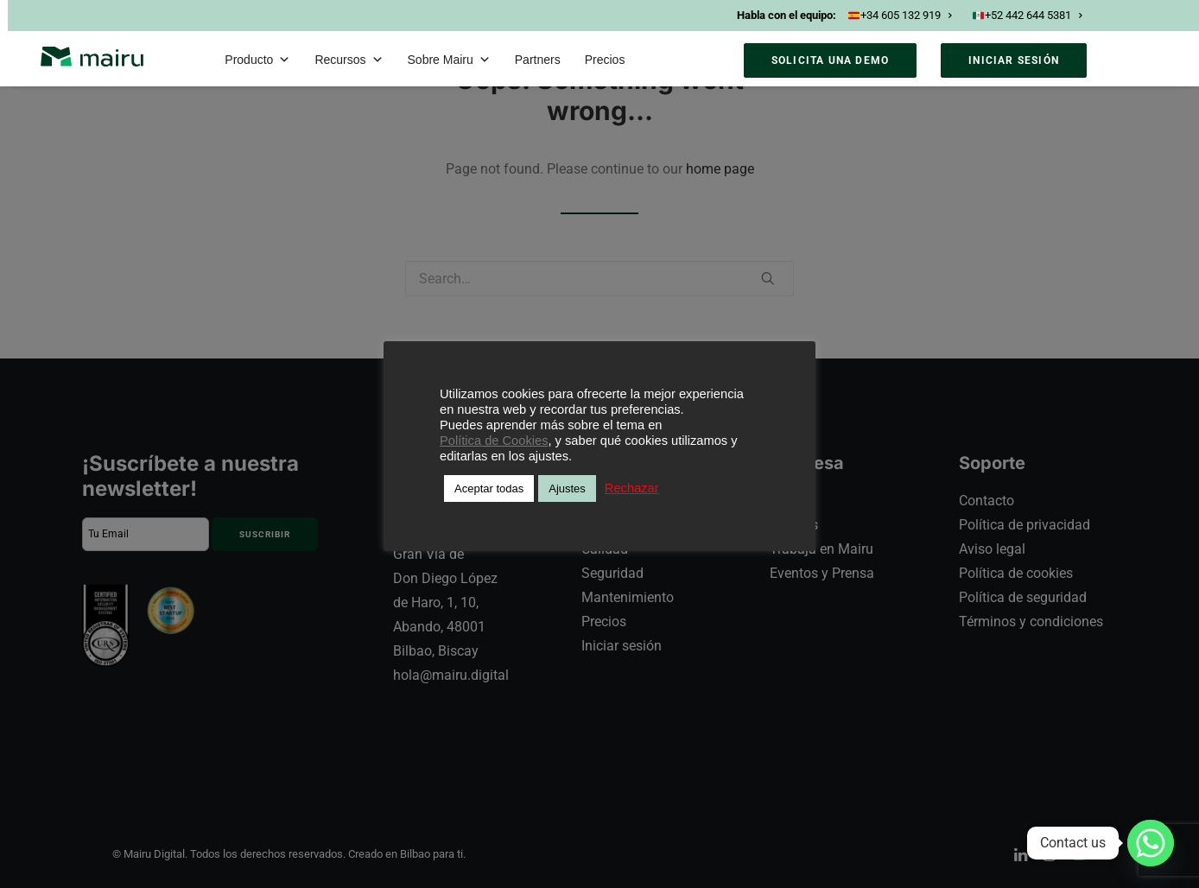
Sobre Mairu (449, 60)
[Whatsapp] (1150, 843)
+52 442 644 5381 (1027, 15)
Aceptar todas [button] (488, 488)
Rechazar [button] (632, 488)
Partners (538, 60)
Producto (257, 60)
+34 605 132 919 (899, 15)
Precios (605, 60)
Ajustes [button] (567, 488)
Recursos (348, 60)
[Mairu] (92, 56)
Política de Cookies (494, 440)
